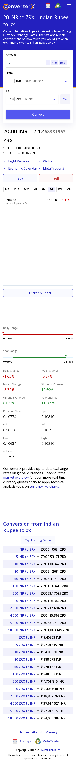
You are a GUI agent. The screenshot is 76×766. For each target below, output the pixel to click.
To (7, 91)
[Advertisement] (38, 309)
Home (23, 732)
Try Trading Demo (38, 540)
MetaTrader (47, 741)
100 (54, 63)
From (9, 73)
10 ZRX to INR (24, 652)
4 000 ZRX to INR (22, 703)
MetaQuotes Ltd (50, 750)
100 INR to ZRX (24, 586)
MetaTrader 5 (53, 168)
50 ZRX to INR (24, 667)
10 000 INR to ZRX (21, 630)
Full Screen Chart (38, 293)
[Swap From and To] (65, 99)
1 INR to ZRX (25, 549)
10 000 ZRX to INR (21, 718)
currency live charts (44, 486)
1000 (62, 63)
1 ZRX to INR (25, 637)
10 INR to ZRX (24, 564)
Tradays (21, 741)
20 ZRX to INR (24, 659)
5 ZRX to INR (25, 645)
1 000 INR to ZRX (22, 600)
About (37, 732)
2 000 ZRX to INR (22, 696)
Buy (20, 178)
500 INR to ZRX (24, 593)
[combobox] (38, 81)
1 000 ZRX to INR (22, 689)
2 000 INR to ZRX (22, 608)
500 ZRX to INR (24, 681)
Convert (38, 114)
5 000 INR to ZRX (22, 623)
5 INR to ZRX (25, 556)
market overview (16, 477)
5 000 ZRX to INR (22, 711)
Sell (56, 178)
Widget (48, 161)
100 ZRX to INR (24, 674)
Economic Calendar (22, 168)
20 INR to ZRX (24, 571)
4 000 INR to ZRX (22, 615)
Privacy (52, 732)
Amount (11, 54)
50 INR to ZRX (24, 578)
